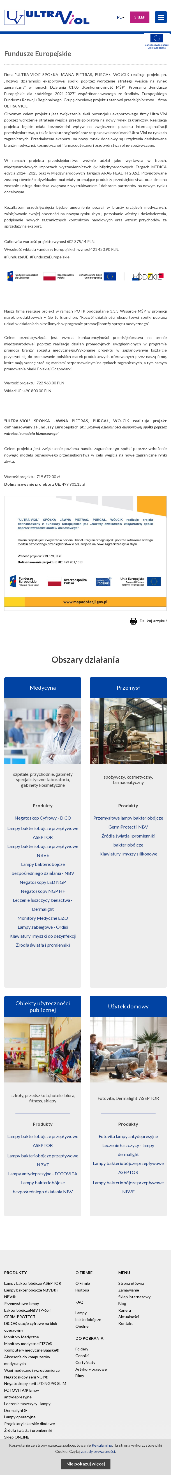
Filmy (79, 1375)
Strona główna (131, 1283)
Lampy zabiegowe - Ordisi (43, 927)
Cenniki (82, 1355)
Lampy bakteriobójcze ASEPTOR (32, 1283)
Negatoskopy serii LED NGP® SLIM (35, 1383)
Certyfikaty (85, 1362)
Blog (122, 1303)
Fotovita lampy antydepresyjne (128, 1136)
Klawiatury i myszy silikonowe (128, 853)
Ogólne (82, 1326)
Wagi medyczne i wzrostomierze (32, 1370)
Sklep (139, 17)
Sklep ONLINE (16, 1437)
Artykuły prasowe (91, 1369)
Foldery (81, 1348)
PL (120, 17)
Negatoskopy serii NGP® (26, 1377)
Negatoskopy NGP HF (43, 891)
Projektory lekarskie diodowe (29, 1423)
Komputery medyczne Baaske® (31, 1350)
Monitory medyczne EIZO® (28, 1343)
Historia (82, 1290)
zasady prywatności (98, 1451)
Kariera (124, 1310)
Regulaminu (102, 1445)
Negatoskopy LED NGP (43, 882)
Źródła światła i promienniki (43, 945)
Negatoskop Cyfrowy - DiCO (43, 817)
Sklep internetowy (134, 1296)
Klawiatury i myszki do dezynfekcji (43, 936)
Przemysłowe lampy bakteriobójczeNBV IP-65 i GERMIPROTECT (27, 1310)
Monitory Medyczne (21, 1336)
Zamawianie (128, 1290)
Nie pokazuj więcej (85, 1463)
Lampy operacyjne (20, 1416)
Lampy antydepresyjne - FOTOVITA (42, 1173)
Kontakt (125, 1323)
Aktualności (128, 1316)
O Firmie (82, 1283)
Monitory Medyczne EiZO (42, 918)
